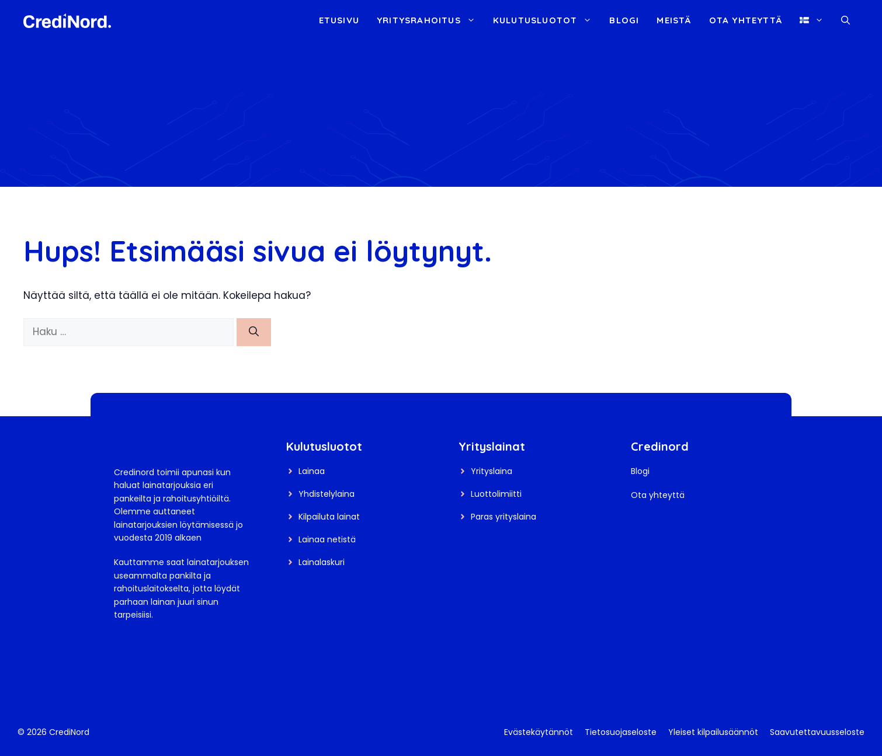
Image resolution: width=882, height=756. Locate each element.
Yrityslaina (491, 471)
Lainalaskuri (321, 562)
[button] (845, 20)
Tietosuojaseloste (621, 732)
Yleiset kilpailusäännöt (713, 732)
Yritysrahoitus (430, 20)
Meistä (674, 20)
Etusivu (339, 20)
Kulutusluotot (547, 20)
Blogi (624, 20)
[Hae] (254, 332)
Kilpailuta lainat (329, 516)
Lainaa (311, 471)
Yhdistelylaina (326, 494)
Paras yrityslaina (503, 516)
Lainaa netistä (327, 539)
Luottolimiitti (496, 494)
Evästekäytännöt (538, 732)
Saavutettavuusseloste (817, 732)
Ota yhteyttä (745, 20)
